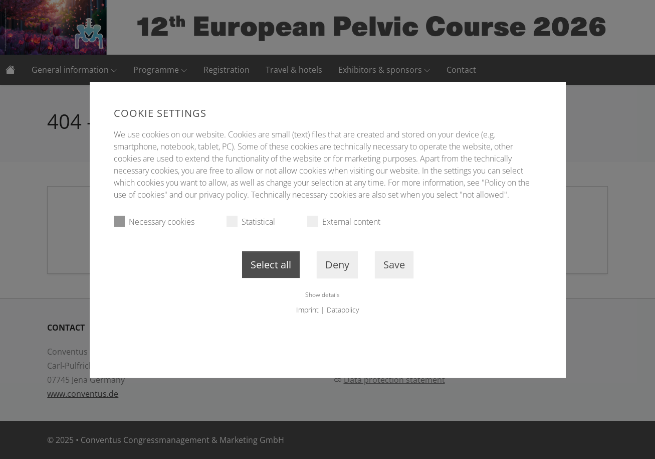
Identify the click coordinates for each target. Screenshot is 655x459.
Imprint (307, 310)
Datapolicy (343, 310)
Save (394, 264)
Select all (271, 264)
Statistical (251, 221)
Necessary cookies (154, 221)
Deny (337, 264)
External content (343, 221)
